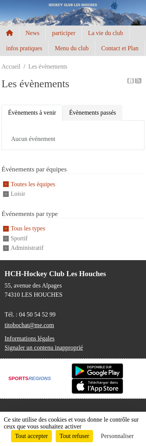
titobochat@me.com (29, 325)
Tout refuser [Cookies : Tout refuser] (74, 436)
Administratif (27, 248)
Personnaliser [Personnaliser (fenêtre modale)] (117, 436)
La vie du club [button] (105, 33)
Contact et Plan (120, 48)
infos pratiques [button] (24, 48)
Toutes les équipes (33, 184)
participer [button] (63, 33)
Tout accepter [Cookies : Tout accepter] (31, 436)
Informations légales (30, 338)
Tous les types (28, 228)
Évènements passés (92, 112)
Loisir (18, 193)
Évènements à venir (32, 112)
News (32, 33)
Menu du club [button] (72, 48)
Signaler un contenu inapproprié (44, 347)
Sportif (19, 238)
